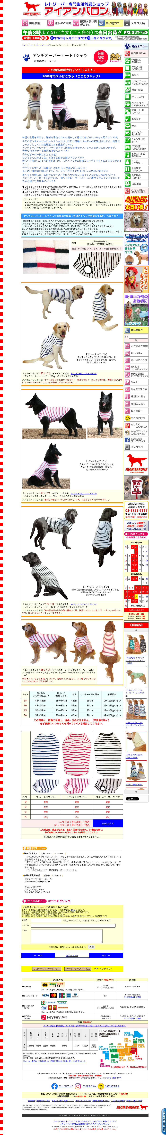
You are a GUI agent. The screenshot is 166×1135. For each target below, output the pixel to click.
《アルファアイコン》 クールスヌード (136, 755)
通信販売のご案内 (43, 1103)
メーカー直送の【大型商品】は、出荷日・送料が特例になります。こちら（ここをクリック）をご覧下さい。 (84, 1028)
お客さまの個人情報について (63, 1103)
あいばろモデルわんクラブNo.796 (84, 493)
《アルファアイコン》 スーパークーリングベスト (136, 691)
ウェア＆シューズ (43, 45)
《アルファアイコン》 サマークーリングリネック (136, 723)
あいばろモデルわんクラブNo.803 (84, 373)
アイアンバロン (28, 45)
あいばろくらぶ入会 (83, 1103)
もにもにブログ (108, 1088)
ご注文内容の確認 (118, 1103)
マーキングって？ (104, 971)
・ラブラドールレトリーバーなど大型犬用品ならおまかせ (85, 1123)
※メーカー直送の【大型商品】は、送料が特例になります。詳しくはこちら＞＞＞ (54, 1063)
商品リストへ (72, 957)
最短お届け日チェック (100, 1103)
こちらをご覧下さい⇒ (112, 1080)
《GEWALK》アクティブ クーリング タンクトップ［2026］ (136, 659)
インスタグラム (85, 1088)
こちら (72, 910)
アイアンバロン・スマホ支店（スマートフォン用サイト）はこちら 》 (84, 1117)
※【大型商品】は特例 (132, 999)
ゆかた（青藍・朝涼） (136, 783)
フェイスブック (61, 1088)
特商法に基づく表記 (134, 1103)
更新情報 (31, 1103)
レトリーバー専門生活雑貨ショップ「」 (84, 1126)
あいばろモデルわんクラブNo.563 (84, 604)
